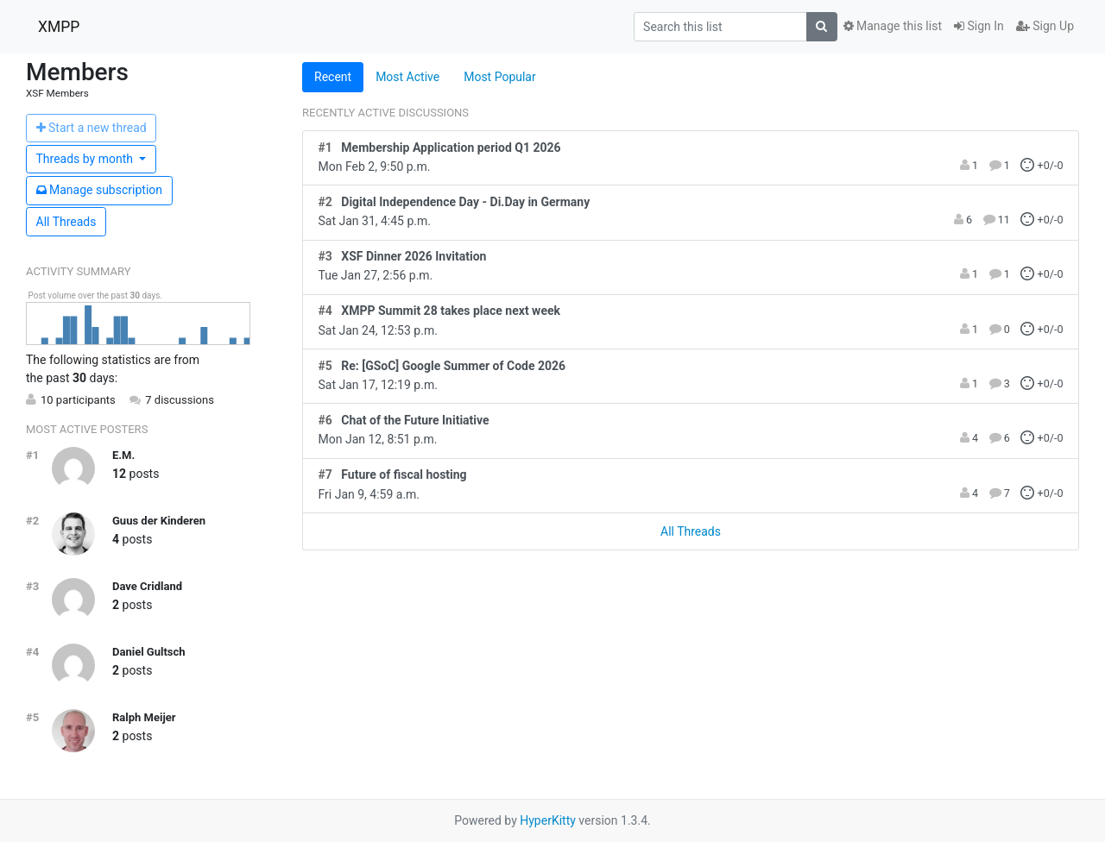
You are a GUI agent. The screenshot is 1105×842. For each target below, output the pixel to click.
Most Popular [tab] (500, 77)
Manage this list (892, 26)
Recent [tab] (332, 77)
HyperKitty (548, 820)
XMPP (58, 26)
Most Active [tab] (407, 77)
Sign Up (1045, 26)
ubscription (99, 190)
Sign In (979, 26)
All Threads (66, 222)
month (86, 159)
